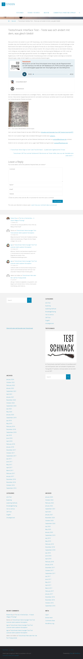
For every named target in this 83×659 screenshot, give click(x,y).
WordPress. (77, 653)
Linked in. (52, 136)
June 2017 (9, 461)
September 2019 (11, 417)
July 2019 (9, 420)
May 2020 (9, 412)
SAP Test (47, 317)
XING (12, 650)
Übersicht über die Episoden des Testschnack (19, 328)
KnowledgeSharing (50, 311)
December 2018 (11, 429)
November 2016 (11, 482)
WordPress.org (49, 623)
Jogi (11, 245)
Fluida (71, 653)
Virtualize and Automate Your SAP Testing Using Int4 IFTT (57, 132)
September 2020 (11, 406)
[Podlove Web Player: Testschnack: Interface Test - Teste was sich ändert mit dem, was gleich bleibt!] (41, 68)
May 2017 (9, 464)
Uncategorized (49, 323)
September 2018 (11, 432)
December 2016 (11, 479)
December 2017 (11, 450)
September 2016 (11, 488)
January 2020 (10, 414)
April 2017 (9, 467)
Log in (47, 614)
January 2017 (10, 476)
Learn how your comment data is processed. (44, 205)
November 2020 (11, 400)
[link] (79, 12)
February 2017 (10, 473)
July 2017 (9, 459)
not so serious (49, 314)
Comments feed (50, 620)
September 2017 (11, 456)
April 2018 (9, 441)
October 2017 (10, 453)
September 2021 (11, 391)
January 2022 (10, 388)
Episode (14, 21)
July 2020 (9, 409)
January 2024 (10, 379)
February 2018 (10, 444)
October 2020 (10, 403)
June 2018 (9, 438)
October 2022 (10, 382)
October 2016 (10, 485)
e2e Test (47, 303)
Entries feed (48, 617)
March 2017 (9, 470)
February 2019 (10, 426)
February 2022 (10, 385)
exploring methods (50, 308)
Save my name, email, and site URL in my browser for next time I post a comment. (31, 197)
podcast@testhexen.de (59, 139)
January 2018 (10, 447)
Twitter (5, 650)
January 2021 (10, 397)
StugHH (47, 320)
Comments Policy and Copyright (11, 655)
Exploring (48, 306)
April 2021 (9, 394)
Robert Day (14, 218)
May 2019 (9, 423)
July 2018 (9, 435)
